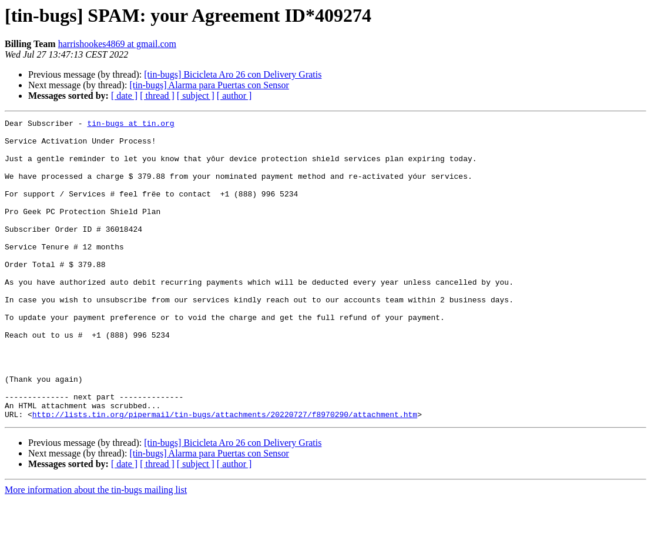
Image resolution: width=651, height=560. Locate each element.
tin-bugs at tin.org (130, 124)
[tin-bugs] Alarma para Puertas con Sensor (208, 85)
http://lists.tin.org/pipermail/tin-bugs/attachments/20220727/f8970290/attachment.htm (224, 474)
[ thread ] (157, 96)
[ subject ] (195, 96)
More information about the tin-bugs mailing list (96, 550)
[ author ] (234, 96)
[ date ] (124, 96)
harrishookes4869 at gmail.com (117, 44)
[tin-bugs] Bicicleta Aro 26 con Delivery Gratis (232, 74)
